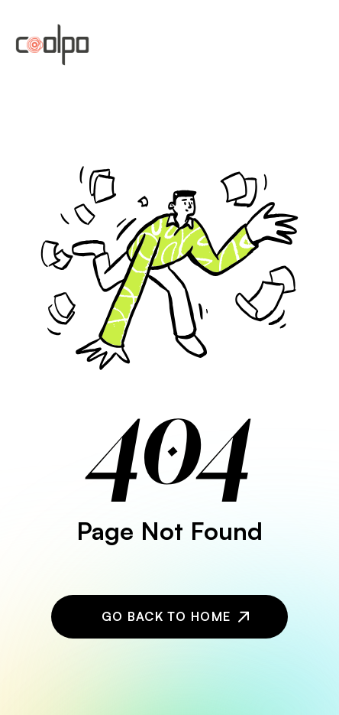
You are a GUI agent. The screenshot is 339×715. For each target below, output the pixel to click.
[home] (52, 45)
